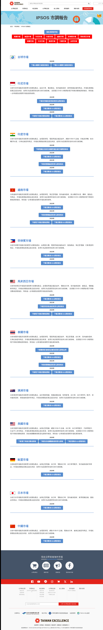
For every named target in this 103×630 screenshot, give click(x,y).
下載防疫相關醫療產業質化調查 (52, 441)
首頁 (11, 26)
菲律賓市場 (72, 37)
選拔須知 (22, 590)
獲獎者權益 (22, 594)
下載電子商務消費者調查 (41, 116)
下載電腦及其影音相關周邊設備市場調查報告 (52, 149)
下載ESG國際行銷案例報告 (63, 65)
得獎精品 (25, 8)
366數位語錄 (52, 594)
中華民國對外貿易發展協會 (58, 613)
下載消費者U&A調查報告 (52, 108)
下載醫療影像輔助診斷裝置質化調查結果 (52, 350)
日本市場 (41, 41)
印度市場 (49, 37)
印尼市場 (39, 37)
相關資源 (59, 625)
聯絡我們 (54, 625)
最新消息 (42, 590)
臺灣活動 (42, 592)
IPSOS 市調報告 (72, 590)
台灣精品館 (46, 8)
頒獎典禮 (22, 592)
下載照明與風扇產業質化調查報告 (52, 306)
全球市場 (73, 41)
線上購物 (56, 8)
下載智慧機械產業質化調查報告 (52, 164)
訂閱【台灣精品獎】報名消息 (68, 604)
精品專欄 (42, 594)
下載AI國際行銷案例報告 (40, 65)
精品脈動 (35, 8)
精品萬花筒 (51, 590)
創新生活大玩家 (52, 592)
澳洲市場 (52, 41)
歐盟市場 (28, 37)
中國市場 (62, 41)
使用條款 (42, 625)
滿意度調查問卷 (52, 32)
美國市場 (17, 37)
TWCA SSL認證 (83, 613)
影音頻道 (42, 596)
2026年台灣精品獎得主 (32, 591)
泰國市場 (30, 41)
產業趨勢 (66, 8)
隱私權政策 (47, 625)
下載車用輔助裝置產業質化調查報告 (52, 101)
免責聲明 (36, 625)
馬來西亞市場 (85, 37)
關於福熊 (76, 8)
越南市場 (60, 37)
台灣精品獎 (14, 8)
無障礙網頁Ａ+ (65, 625)
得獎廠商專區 (88, 8)
